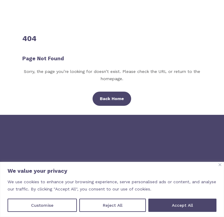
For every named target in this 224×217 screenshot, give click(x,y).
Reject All (112, 205)
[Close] (220, 164)
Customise (42, 205)
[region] (112, 189)
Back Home (112, 98)
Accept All (182, 205)
